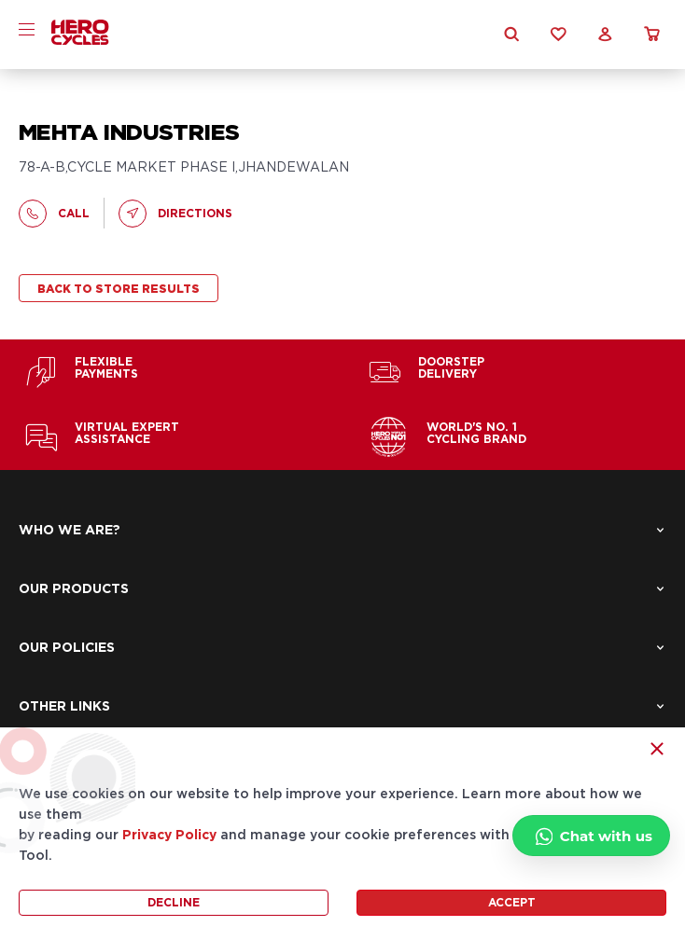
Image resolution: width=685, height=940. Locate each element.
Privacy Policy (169, 835)
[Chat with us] (591, 835)
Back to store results (118, 289)
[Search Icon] (511, 34)
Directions (175, 214)
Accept (512, 902)
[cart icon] (651, 34)
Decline (173, 902)
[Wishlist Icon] (558, 34)
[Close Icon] (657, 748)
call (54, 214)
